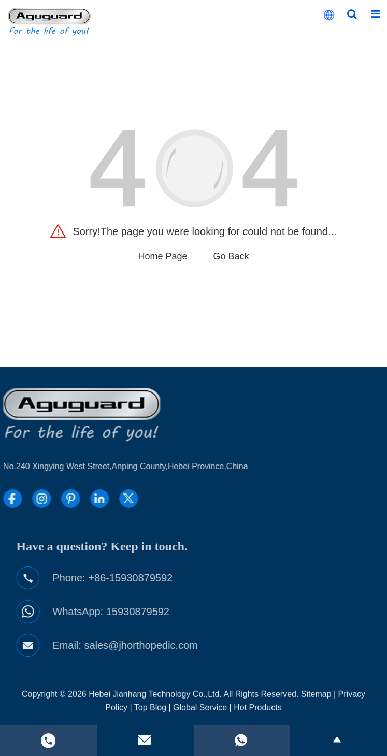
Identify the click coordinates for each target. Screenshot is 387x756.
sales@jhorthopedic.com (173, 645)
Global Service (200, 714)
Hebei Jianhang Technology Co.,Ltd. (155, 701)
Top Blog (150, 714)
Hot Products (257, 714)
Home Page (162, 256)
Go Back (231, 256)
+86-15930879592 (163, 578)
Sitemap (316, 701)
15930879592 (170, 611)
